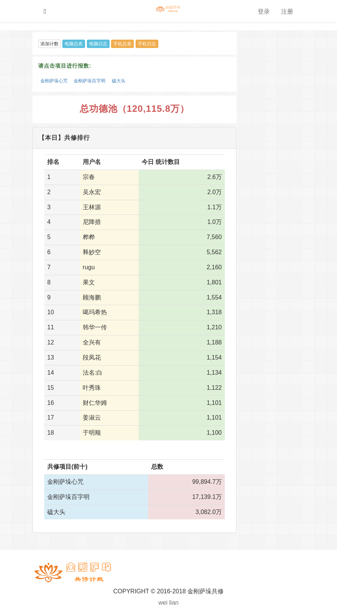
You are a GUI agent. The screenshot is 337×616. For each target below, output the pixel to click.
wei (162, 602)
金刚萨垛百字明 (89, 80)
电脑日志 (98, 43)
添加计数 (49, 43)
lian (174, 602)
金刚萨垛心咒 (54, 80)
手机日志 (147, 43)
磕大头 (118, 80)
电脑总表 (74, 43)
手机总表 (122, 43)
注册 (287, 11)
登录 (264, 11)
